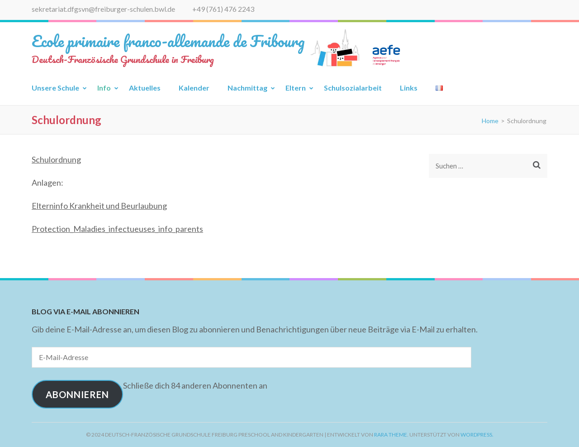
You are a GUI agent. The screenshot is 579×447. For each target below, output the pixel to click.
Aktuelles (145, 87)
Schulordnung (56, 159)
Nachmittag (247, 87)
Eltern (295, 87)
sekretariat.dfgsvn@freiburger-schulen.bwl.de (103, 9)
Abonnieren (77, 394)
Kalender (194, 87)
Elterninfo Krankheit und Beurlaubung (99, 206)
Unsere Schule (55, 87)
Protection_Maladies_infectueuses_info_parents (117, 229)
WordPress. (477, 434)
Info (104, 87)
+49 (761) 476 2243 (223, 9)
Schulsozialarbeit (353, 87)
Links (409, 87)
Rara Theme (390, 434)
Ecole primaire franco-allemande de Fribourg (168, 40)
